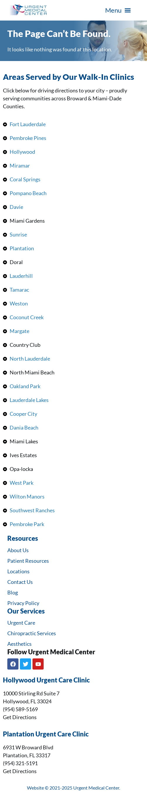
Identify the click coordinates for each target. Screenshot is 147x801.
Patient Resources (28, 560)
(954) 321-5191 (20, 763)
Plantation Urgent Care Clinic (46, 734)
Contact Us (20, 582)
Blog (12, 592)
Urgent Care (21, 622)
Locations (18, 571)
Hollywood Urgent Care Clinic (46, 680)
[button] (117, 10)
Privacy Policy (23, 603)
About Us (18, 550)
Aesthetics (19, 644)
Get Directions (20, 717)
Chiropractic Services (31, 633)
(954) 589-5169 (20, 709)
